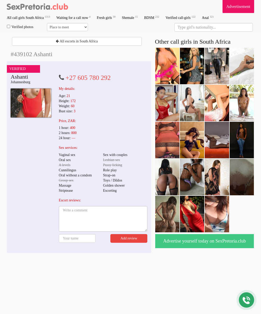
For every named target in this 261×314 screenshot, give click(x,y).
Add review (129, 238)
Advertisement (238, 6)
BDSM (151, 17)
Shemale (130, 17)
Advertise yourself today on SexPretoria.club (204, 241)
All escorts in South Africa (77, 41)
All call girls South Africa (28, 17)
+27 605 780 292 (88, 77)
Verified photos (20, 27)
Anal (208, 17)
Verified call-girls (180, 17)
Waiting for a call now (73, 17)
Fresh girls (106, 17)
